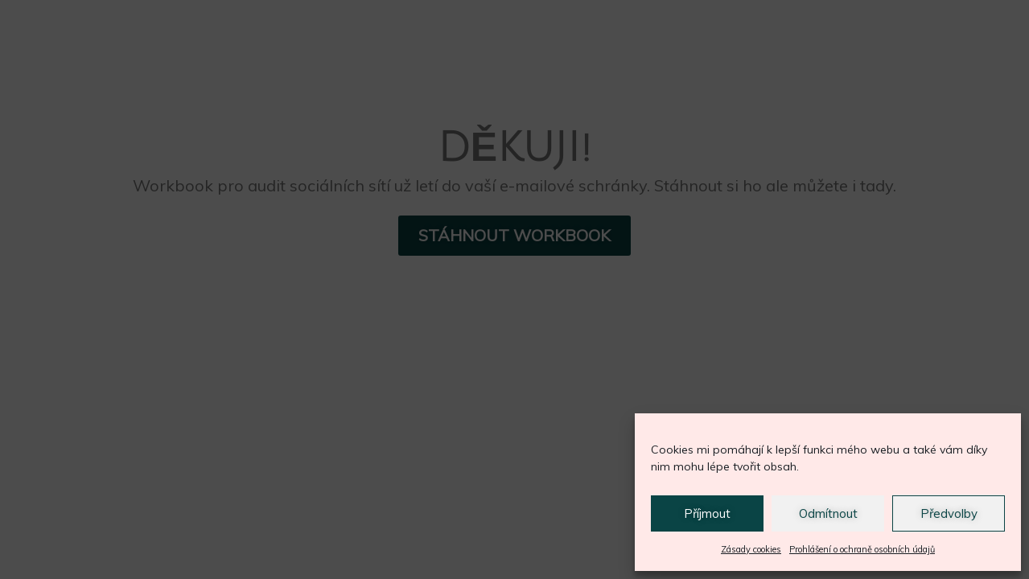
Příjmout (707, 513)
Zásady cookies (751, 549)
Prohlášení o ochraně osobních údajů (862, 549)
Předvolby (949, 513)
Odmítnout (828, 513)
